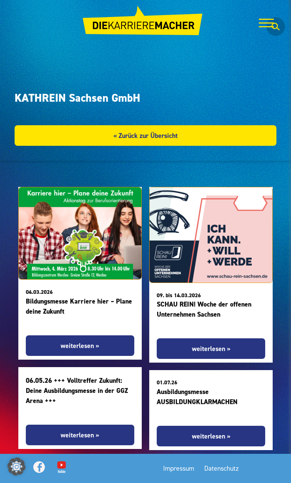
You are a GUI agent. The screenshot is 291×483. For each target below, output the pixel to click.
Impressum (178, 468)
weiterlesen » (80, 345)
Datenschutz (221, 468)
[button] (16, 466)
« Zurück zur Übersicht (145, 135)
